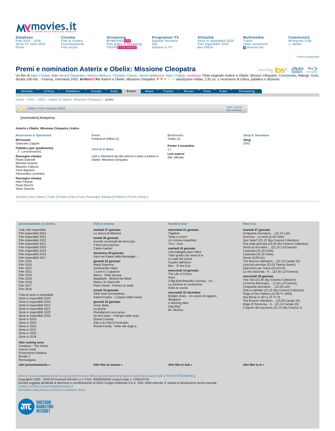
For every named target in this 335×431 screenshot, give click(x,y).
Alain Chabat (40, 75)
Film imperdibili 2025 (213, 44)
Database (25, 37)
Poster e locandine (181, 145)
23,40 (277, 271)
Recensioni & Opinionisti (33, 135)
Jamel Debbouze (151, 75)
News (149, 91)
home (22, 376)
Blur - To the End (179, 266)
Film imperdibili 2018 (32, 254)
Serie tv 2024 (27, 319)
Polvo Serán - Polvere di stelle (113, 285)
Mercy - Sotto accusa (107, 275)
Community (299, 37)
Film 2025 (23, 40)
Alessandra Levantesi (30, 173)
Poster (189, 91)
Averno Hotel (27, 349)
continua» (194, 75)
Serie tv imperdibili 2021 (35, 308)
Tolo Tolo (249, 279)
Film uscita (69, 47)
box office (90, 376)
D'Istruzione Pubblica (33, 353)
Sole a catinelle (253, 290)
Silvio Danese (25, 188)
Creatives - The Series (33, 346)
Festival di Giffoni (104, 138)
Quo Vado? (250, 240)
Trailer (248, 40)
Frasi (223, 91)
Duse (171, 277)
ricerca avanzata (308, 56)
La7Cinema (288, 247)
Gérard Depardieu (72, 75)
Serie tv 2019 (27, 336)
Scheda (27, 91)
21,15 (279, 233)
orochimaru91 (32, 151)
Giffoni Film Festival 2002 (46, 108)
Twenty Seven (285, 264)
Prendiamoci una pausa (109, 312)
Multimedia (253, 37)
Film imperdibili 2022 (32, 240)
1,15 (269, 297)
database (46, 376)
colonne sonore (132, 376)
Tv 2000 (285, 293)
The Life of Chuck (179, 274)
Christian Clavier (125, 75)
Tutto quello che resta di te (185, 255)
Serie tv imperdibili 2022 (35, 305)
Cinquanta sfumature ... (258, 233)
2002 (74, 79)
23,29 (281, 300)
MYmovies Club (300, 40)
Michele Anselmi (27, 163)
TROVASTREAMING (179, 376)
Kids (314, 75)
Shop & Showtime (256, 135)
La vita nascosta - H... (257, 271)
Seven (247, 257)
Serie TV (22, 44)
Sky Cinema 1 (291, 307)
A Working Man (178, 303)
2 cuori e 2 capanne (107, 271)
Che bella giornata (255, 243)
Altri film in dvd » (180, 364)
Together (174, 233)
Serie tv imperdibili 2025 (216, 40)
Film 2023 (25, 264)
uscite (65, 376)
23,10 (276, 268)
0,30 (272, 236)
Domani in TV (162, 47)
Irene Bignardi (25, 170)
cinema (32, 376)
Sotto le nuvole (178, 288)
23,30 (279, 286)
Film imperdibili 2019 (32, 250)
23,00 (275, 293)
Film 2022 (25, 268)
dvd (74, 376)
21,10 (281, 261)
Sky (155, 44)
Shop (142, 197)
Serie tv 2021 (27, 329)
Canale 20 (292, 261)
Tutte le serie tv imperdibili (36, 295)
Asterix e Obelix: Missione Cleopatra (74, 99)
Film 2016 (25, 289)
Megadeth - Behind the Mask (113, 278)
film (31, 99)
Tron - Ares (175, 243)
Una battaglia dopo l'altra (184, 252)
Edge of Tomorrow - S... (258, 304)
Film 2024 (25, 261)
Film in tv (249, 223)
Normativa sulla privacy (33, 390)
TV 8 (276, 297)
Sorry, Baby (101, 305)
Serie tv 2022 (27, 326)
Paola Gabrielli (25, 159)
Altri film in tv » (253, 364)
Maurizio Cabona (27, 166)
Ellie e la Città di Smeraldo (111, 322)
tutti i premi (234, 107)
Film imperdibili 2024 (32, 233)
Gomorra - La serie (255, 236)
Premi (20, 47)
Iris (262, 257)
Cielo (279, 236)
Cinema (68, 37)
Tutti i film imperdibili (32, 230)
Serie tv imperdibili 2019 (35, 315)
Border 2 (24, 356)
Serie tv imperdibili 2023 (35, 302)
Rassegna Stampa (99, 197)
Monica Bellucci (99, 75)
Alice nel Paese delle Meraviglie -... (117, 256)
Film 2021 (25, 271)
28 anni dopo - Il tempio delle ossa (116, 315)
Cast (114, 91)
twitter (295, 44)
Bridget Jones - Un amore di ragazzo (192, 296)
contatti (34, 386)
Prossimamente (72, 44)
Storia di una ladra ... (256, 247)
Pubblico (73, 91)
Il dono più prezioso (106, 245)
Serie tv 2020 (27, 333)
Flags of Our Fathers (256, 293)
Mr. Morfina (175, 310)
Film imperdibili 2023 (32, 236)
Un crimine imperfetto (182, 240)
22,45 (272, 243)
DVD (246, 143)
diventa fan (253, 47)
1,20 (277, 283)
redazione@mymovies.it (57, 386)
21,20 (261, 250)
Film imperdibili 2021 (32, 243)
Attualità (206, 37)
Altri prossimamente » (34, 364)
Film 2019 (25, 278)
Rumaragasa (27, 360)
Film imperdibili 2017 (32, 257)
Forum (96, 91)
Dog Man (174, 306)
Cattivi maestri (103, 248)
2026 (37, 40)
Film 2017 (25, 285)
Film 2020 (25, 275)
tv (80, 376)
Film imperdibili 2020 (32, 247)
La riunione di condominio (185, 284)
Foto (207, 91)
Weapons (174, 299)
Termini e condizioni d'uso (68, 390)
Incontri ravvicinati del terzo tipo (114, 241)
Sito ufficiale (176, 157)
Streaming (116, 37)
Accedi (148, 376)
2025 (33, 44)
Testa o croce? (178, 236)
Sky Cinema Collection (283, 240)
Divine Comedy (104, 319)
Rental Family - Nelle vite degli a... (116, 326)
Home (20, 99)
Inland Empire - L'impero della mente (118, 297)
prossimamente (109, 376)
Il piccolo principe (254, 264)
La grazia (100, 308)
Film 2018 (25, 282)
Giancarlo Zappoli (28, 143)
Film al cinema (72, 40)
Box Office (205, 47)
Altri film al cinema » (108, 364)
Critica (49, 91)
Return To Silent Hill (107, 282)
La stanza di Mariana (107, 233)
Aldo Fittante (24, 181)
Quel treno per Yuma (256, 268)
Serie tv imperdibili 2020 (35, 312)
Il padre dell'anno (179, 262)
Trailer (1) (174, 138)
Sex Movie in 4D (254, 297)
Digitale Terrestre (165, 40)
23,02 (271, 264)
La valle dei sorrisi (180, 259)
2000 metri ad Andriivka (109, 293)
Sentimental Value (105, 268)
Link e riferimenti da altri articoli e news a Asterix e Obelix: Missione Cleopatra (125, 157)
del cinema (234, 110)
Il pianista (249, 250)
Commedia (287, 75)
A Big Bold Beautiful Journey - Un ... (191, 281)
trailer (159, 376)
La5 (286, 233)
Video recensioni (255, 44)
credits (22, 386)
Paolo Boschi (25, 185)
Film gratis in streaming (124, 44)
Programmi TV (165, 37)
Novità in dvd (177, 223)
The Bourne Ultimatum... (259, 261)
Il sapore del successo (257, 307)
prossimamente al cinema (37, 223)
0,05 (256, 257)
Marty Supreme (104, 264)
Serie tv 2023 (27, 322)
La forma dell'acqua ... (257, 283)
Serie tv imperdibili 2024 (35, 298)
